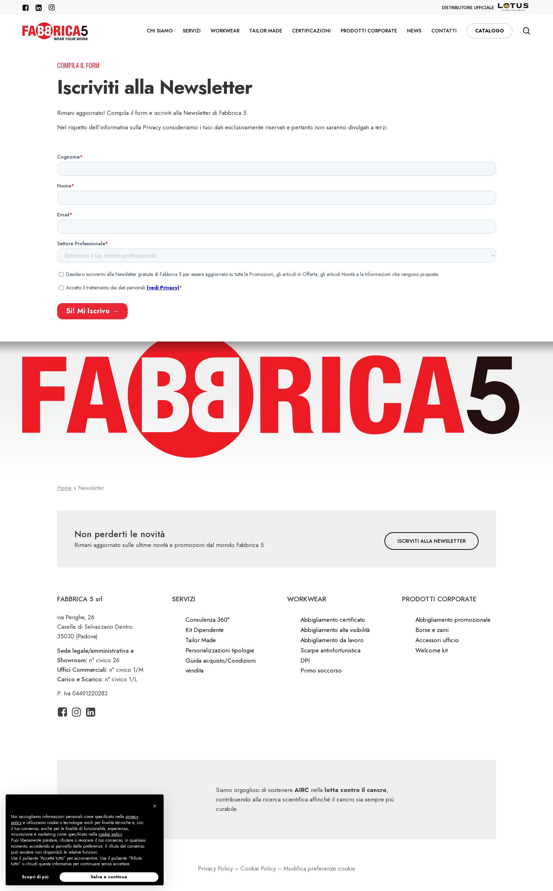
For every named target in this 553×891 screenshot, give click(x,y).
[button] (431, 541)
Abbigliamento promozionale (453, 619)
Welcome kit (431, 650)
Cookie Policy (258, 868)
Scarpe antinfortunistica (330, 650)
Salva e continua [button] (109, 877)
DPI (305, 660)
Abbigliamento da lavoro (332, 640)
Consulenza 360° (208, 619)
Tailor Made (201, 640)
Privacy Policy (215, 868)
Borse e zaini (432, 630)
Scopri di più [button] (35, 877)
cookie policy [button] (110, 834)
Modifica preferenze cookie (319, 868)
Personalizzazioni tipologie (220, 650)
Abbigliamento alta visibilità (335, 630)
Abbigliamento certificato (332, 619)
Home (64, 488)
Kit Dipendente (205, 630)
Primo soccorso (321, 670)
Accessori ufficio (437, 640)
